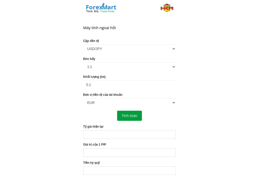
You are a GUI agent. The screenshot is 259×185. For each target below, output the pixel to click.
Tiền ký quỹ (91, 163)
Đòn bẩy (89, 59)
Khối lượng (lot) (94, 77)
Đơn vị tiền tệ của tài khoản (102, 95)
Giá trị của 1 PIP (94, 144)
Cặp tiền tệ (91, 41)
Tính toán (129, 115)
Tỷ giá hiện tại (93, 126)
